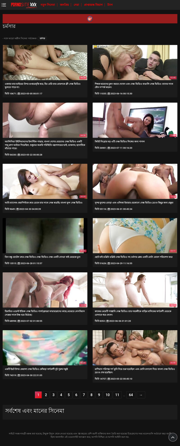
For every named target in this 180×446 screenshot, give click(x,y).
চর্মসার (42, 38)
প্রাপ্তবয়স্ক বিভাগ (93, 5)
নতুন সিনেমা (48, 5)
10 (108, 395)
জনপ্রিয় (64, 5)
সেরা (77, 5)
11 (117, 395)
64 (131, 395)
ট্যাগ (109, 5)
